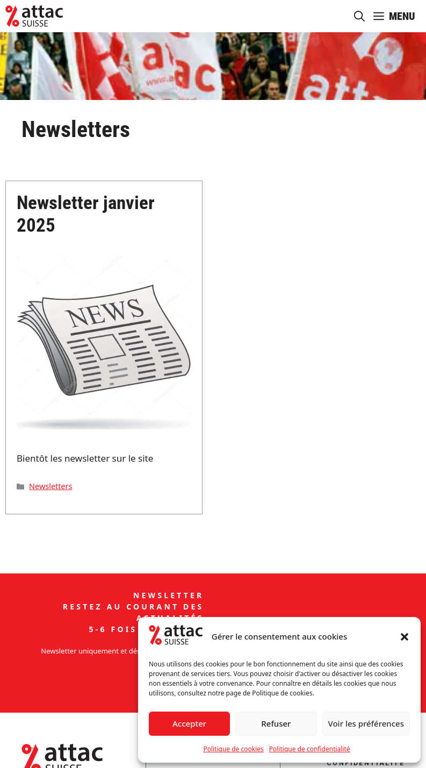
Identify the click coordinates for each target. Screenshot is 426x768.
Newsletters (50, 486)
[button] (404, 636)
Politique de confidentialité (309, 748)
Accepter (189, 723)
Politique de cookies (233, 748)
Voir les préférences (366, 723)
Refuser (276, 723)
